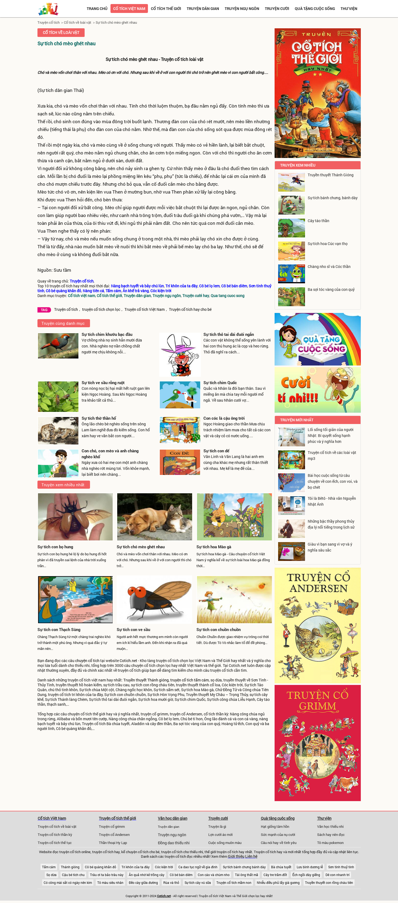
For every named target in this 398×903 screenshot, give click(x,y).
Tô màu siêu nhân (110, 882)
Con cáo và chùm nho (214, 875)
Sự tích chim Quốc (220, 382)
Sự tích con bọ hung (55, 546)
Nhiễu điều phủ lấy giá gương (278, 882)
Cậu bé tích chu (73, 875)
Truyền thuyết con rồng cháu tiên (329, 882)
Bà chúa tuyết (281, 867)
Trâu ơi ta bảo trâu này (106, 875)
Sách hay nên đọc (331, 834)
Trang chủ (97, 8)
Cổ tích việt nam (129, 8)
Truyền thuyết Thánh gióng (146, 680)
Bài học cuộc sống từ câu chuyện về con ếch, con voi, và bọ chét (333, 481)
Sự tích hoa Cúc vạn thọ (328, 243)
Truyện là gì (217, 826)
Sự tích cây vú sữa (198, 882)
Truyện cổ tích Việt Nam (144, 309)
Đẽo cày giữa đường (143, 882)
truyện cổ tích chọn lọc (101, 309)
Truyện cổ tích (48, 22)
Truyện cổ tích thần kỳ (55, 834)
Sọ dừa (51, 875)
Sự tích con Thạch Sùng (58, 629)
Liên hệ (251, 856)
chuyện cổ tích (87, 660)
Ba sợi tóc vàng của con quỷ (331, 289)
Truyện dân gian (203, 8)
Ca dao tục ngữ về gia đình (197, 867)
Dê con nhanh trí (337, 875)
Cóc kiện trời (164, 867)
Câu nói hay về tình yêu (278, 842)
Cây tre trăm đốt (275, 875)
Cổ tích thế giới (166, 8)
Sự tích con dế (216, 450)
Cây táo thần (318, 220)
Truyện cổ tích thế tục (55, 842)
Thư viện (349, 8)
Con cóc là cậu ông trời (224, 418)
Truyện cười (277, 8)
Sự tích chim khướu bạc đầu (107, 334)
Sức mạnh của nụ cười (278, 834)
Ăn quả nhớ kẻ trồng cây (146, 875)
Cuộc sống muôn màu (224, 842)
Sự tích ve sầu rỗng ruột (103, 382)
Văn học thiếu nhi (330, 826)
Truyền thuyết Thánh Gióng (331, 174)
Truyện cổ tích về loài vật (57, 826)
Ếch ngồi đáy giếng (306, 875)
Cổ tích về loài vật (77, 22)
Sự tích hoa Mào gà (213, 546)
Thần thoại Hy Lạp (113, 842)
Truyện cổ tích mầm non (233, 882)
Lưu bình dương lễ (310, 867)
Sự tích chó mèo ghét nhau (116, 22)
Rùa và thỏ (171, 882)
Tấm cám (49, 867)
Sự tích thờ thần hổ (99, 418)
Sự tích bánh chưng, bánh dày (333, 197)
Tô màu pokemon (330, 842)
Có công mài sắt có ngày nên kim (68, 882)
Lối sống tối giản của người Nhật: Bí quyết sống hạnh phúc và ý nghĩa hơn (331, 435)
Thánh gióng (70, 867)
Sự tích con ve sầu (133, 629)
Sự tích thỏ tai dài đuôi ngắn (228, 334)
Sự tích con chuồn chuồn (218, 629)
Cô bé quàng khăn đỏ (100, 867)
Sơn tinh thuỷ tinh (341, 867)
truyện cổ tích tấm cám (189, 680)
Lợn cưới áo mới (220, 834)
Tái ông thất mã (246, 875)
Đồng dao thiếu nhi (174, 842)
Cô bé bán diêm (181, 875)
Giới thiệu (236, 856)
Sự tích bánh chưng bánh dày (244, 867)
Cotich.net (128, 660)
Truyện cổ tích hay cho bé (190, 309)
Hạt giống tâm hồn (275, 826)
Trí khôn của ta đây (136, 867)
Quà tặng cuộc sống (315, 8)
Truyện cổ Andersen (114, 834)
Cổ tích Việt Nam (52, 818)
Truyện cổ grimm (112, 826)
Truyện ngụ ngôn (242, 8)
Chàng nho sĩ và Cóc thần (329, 266)
